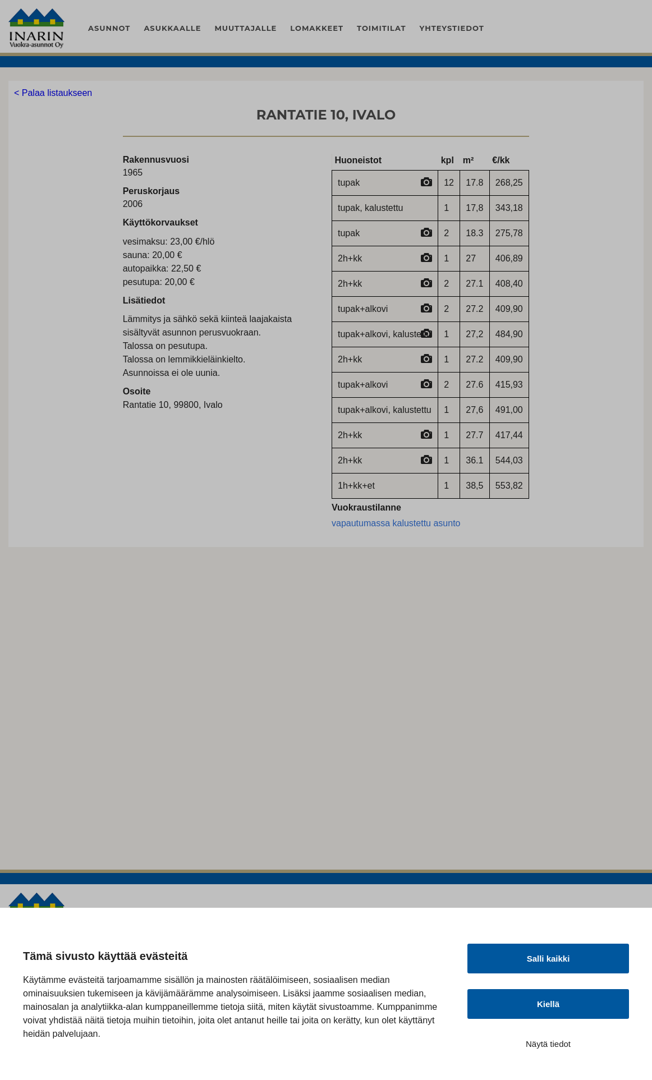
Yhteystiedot (452, 28)
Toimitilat (381, 28)
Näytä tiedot (548, 1044)
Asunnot (109, 28)
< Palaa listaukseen (53, 93)
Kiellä (548, 1004)
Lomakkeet (316, 28)
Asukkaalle (172, 28)
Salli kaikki (548, 958)
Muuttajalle (245, 28)
